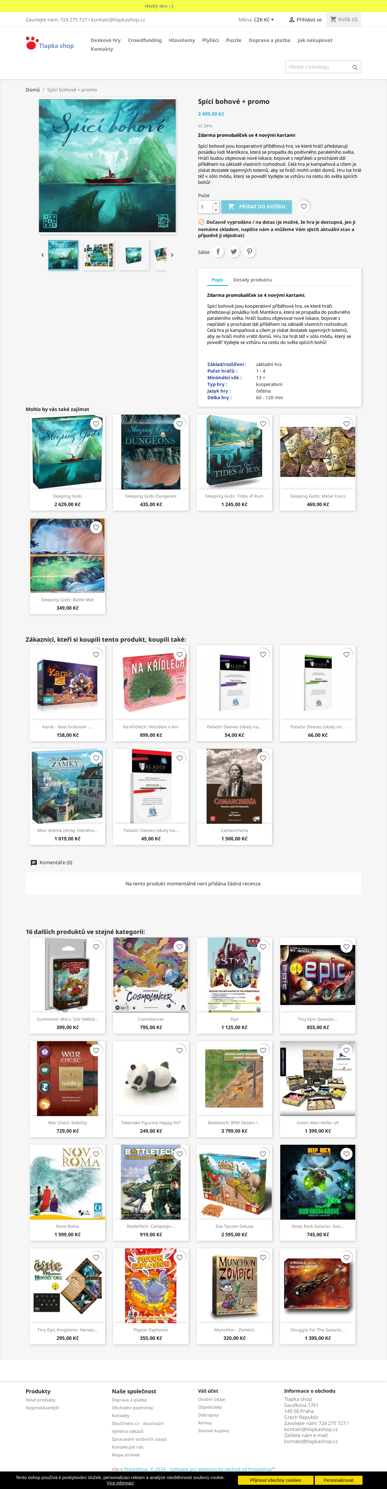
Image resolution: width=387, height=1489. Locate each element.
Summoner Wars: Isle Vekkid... (67, 1019)
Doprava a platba (270, 40)
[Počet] (205, 206)
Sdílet (218, 251)
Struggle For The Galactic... (318, 1330)
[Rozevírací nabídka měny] (265, 20)
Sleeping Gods (67, 496)
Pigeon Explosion (151, 1330)
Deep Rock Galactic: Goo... (318, 1226)
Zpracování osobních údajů (139, 1439)
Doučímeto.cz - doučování (138, 1423)
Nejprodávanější (42, 1407)
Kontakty (102, 49)
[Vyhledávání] (323, 66)
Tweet (234, 251)
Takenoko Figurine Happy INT (151, 1122)
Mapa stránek (126, 1455)
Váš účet (208, 1391)
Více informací (120, 1483)
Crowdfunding (145, 40)
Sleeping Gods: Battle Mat (67, 599)
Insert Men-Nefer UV (318, 1122)
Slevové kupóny (213, 1430)
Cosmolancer (151, 1019)
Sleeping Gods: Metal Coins (318, 496)
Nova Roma (67, 1226)
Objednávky (210, 1407)
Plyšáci (210, 40)
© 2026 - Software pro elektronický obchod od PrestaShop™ (212, 1469)
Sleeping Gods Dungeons (151, 496)
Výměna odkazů (128, 1431)
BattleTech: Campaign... (151, 1226)
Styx (234, 1019)
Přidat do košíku (256, 207)
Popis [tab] (217, 280)
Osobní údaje (211, 1399)
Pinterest (249, 251)
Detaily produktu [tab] (252, 280)
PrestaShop (136, 1469)
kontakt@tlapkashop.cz (311, 1441)
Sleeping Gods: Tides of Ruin (234, 496)
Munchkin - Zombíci (234, 1330)
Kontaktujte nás (128, 1447)
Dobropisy (208, 1415)
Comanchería (234, 830)
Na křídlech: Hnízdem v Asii (151, 727)
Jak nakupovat (315, 40)
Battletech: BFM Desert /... (234, 1122)
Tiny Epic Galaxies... (318, 1019)
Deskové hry (106, 40)
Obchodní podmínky (132, 1407)
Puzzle (234, 40)
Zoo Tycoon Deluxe (234, 1226)
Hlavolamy (182, 40)
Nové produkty (40, 1400)
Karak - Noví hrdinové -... (67, 727)
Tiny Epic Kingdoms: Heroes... (67, 1330)
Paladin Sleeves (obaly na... (234, 727)
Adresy (205, 1423)
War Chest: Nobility (67, 1122)
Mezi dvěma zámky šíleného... (67, 830)
